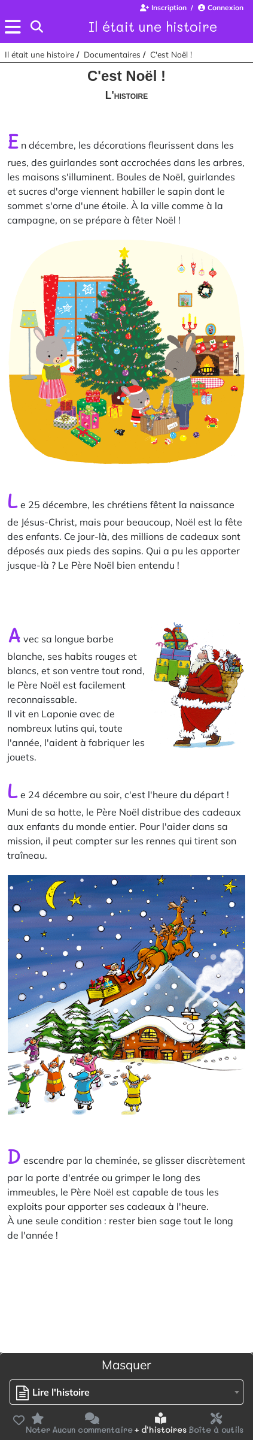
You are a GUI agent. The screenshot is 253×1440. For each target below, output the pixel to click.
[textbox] (56, 1392)
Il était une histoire (153, 26)
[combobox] (126, 1392)
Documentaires (112, 54)
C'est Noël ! (171, 54)
